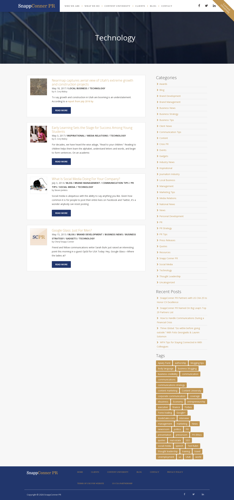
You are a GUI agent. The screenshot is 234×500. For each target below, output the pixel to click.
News (162, 210)
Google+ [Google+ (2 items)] (181, 412)
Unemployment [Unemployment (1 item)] (166, 456)
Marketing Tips (167, 192)
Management (166, 186)
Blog (153, 6)
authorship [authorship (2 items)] (180, 362)
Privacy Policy (175, 472)
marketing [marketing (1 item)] (182, 423)
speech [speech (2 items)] (179, 445)
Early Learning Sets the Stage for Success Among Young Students (92, 129)
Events (162, 150)
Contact (166, 6)
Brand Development (170, 95)
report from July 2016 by (80, 101)
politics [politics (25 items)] (177, 429)
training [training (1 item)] (186, 451)
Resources (164, 252)
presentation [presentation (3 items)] (164, 434)
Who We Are (72, 6)
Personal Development (171, 216)
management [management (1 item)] (165, 423)
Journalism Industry (169, 174)
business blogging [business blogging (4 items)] (187, 368)
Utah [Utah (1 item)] (188, 456)
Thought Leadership (170, 276)
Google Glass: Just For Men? (72, 230)
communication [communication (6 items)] (190, 374)
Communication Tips (170, 132)
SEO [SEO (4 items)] (188, 440)
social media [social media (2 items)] (164, 445)
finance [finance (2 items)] (176, 407)
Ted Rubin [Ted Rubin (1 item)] (193, 445)
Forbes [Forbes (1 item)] (188, 407)
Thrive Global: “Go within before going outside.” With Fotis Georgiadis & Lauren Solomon (178, 332)
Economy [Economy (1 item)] (178, 401)
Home (80, 472)
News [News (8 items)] (195, 423)
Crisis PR (164, 144)
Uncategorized (167, 282)
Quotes (163, 246)
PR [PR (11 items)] (187, 429)
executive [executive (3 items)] (163, 407)
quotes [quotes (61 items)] (161, 440)
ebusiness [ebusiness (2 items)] (163, 401)
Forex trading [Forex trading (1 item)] (165, 412)
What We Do (92, 6)
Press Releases (167, 240)
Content (163, 138)
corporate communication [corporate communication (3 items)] (171, 396)
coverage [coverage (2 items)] (195, 396)
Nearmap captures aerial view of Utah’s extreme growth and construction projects (92, 82)
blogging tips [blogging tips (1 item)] (197, 362)
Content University (117, 6)
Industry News (167, 162)
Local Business (167, 180)
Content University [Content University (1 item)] (191, 390)
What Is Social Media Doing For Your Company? (86, 179)
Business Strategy (168, 114)
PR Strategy (165, 228)
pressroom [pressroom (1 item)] (181, 434)
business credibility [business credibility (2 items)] (167, 374)
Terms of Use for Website (90, 483)
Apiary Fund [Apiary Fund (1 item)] (164, 362)
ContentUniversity (225, 8)
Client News (165, 126)
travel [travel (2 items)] (197, 451)
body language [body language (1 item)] (165, 368)
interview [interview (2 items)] (184, 418)
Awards (163, 83)
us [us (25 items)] (180, 456)
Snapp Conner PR (168, 258)
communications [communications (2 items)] (167, 379)
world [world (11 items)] (198, 456)
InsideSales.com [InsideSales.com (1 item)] (166, 418)
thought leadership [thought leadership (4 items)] (168, 451)
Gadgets (163, 156)
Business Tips (166, 120)
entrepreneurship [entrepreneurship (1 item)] (196, 401)
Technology (165, 270)
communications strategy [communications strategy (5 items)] (171, 385)
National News (167, 204)
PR (160, 222)
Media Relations (167, 198)
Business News (167, 108)
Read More (61, 110)
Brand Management (170, 102)
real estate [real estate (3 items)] (175, 440)
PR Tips (163, 234)
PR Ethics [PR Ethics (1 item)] (197, 434)
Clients (140, 6)
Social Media (166, 264)
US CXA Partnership (122, 483)
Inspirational (165, 168)
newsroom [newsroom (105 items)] (163, 429)
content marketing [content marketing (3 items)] (167, 390)
